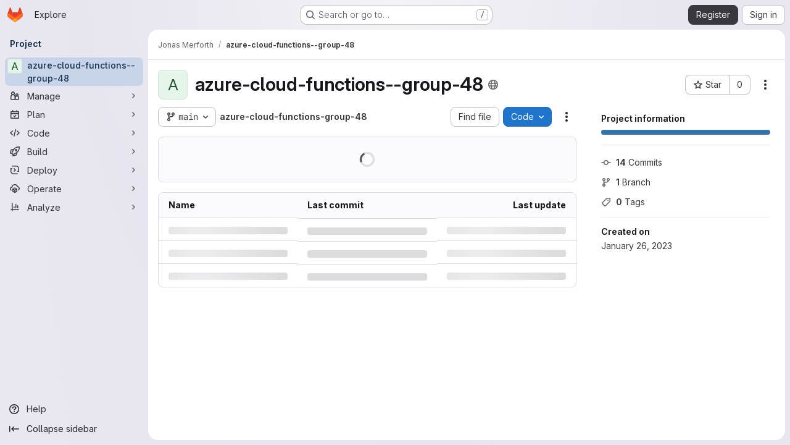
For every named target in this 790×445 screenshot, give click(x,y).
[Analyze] (74, 207)
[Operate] (74, 188)
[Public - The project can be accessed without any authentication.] (493, 85)
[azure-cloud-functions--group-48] (74, 71)
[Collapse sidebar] (74, 429)
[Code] (74, 133)
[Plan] (74, 114)
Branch (626, 182)
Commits (631, 162)
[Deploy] (74, 170)
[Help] (74, 409)
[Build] (74, 151)
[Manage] (74, 95)
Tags (623, 202)
